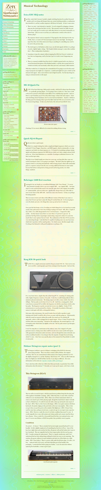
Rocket (91, 104)
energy (85, 18)
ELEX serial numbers (9, 128)
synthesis (93, 58)
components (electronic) (89, 11)
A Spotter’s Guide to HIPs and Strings (52, 360)
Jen (84, 80)
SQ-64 (95, 106)
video (91, 62)
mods (96, 31)
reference (86, 47)
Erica (93, 74)
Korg (92, 80)
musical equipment (88, 35)
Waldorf (95, 84)
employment (92, 16)
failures (90, 18)
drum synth (90, 14)
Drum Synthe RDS (88, 96)
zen (89, 66)
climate (89, 9)
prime (94, 40)
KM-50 (85, 100)
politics (90, 40)
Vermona (90, 84)
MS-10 (90, 100)
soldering (92, 55)
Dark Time (86, 95)
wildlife (91, 64)
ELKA (89, 74)
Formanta (91, 76)
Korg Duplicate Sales (9, 131)
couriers (85, 13)
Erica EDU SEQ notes (34, 14)
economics (86, 16)
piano (94, 38)
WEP (85, 86)
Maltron (89, 82)
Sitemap (5, 46)
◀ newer (48, 474)
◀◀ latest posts (40, 474)
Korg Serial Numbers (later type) (9, 116)
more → (73, 78)
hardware (87, 20)
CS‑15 (89, 93)
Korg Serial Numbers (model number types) (11, 119)
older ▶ (53, 474)
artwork (86, 5)
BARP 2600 (93, 91)
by (7, 143)
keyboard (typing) (88, 27)
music (95, 33)
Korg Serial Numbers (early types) (9, 122)
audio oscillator (93, 5)
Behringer (86, 73)
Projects (5, 35)
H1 (84, 98)
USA (88, 62)
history (93, 20)
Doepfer (96, 73)
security (91, 51)
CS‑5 (94, 93)
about (47, 482)
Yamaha (89, 86)
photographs (87, 38)
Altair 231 (86, 91)
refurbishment (93, 47)
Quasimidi (95, 82)
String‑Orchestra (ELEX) (90, 110)
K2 (90, 98)
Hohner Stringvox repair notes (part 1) (42, 346)
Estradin (85, 76)
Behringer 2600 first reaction (37, 180)
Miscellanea (6, 33)
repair (85, 49)
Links (4, 52)
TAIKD (85, 84)
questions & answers (88, 46)
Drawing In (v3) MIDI (9, 107)
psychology (86, 44)
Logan (85, 82)
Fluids (5, 93)
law (90, 29)
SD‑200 (85, 106)
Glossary (5, 38)
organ (91, 36)
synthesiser (87, 60)
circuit (85, 9)
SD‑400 (90, 106)
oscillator (96, 36)
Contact (5, 43)
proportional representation (90, 42)
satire (89, 49)
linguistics (86, 31)
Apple (90, 71)
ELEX (85, 74)
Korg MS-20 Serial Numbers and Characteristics (10, 125)
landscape (86, 29)
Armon (95, 71)
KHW (88, 80)
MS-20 (95, 100)
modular (85, 33)
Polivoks (86, 102)
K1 (87, 98)
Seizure (5, 85)
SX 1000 (85, 111)
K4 (95, 98)
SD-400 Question (8, 89)
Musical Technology (8, 22)
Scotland (86, 51)
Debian (95, 13)
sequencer (86, 53)
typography (93, 60)
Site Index (5, 49)
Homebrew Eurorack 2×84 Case (9, 105)
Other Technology (8, 24)
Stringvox (87, 108)
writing (85, 66)
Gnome (94, 18)
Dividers (6, 100)
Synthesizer (92, 111)
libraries (94, 29)
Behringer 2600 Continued (10, 97)
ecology (95, 14)
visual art (86, 64)
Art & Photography (8, 27)
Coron (91, 73)
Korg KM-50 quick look (35, 259)
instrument (87, 26)
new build (86, 36)
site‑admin (92, 53)
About (4, 41)
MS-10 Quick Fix (31, 85)
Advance (86, 71)
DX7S (95, 96)
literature (92, 31)
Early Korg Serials (8, 135)
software (86, 55)
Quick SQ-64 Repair (33, 138)
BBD (91, 7)
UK (84, 62)
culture (90, 13)
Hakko (96, 76)
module (90, 33)
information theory (88, 24)
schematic (94, 49)
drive (85, 14)
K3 (93, 98)
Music (4, 30)
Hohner (95, 78)
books (94, 7)
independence (87, 22)
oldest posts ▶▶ (61, 474)
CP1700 (85, 93)
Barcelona (86, 7)
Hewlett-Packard (87, 78)
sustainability (87, 58)
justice (92, 26)
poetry (85, 40)
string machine (87, 57)
